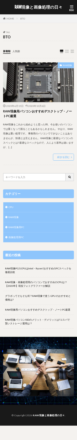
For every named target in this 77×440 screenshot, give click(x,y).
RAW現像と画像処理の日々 (38, 7)
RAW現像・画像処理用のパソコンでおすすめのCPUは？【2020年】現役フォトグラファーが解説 (36, 284)
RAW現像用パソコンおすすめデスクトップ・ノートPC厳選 (37, 113)
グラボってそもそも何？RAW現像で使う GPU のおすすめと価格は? (38, 297)
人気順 (16, 51)
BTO (22, 18)
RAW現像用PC (16, 227)
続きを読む (63, 157)
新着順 (6, 51)
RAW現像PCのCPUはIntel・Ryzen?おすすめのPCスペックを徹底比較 (38, 270)
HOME (10, 18)
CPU (10, 207)
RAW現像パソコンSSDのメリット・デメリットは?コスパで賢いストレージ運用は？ (37, 321)
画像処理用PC (16, 237)
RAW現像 (67, 65)
